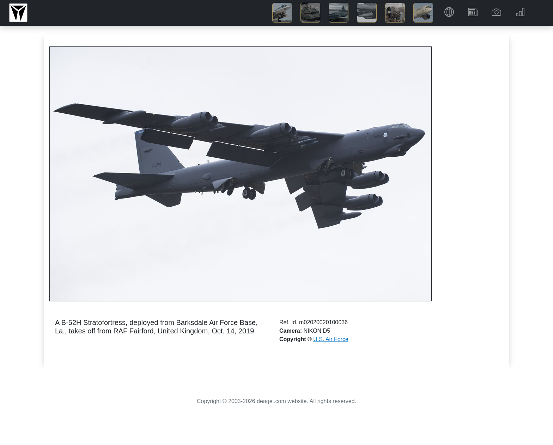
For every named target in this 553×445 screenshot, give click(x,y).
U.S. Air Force (330, 339)
